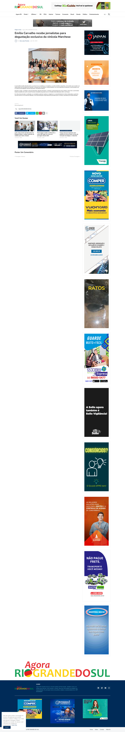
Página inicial (18, 29)
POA (45, 14)
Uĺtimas (33, 14)
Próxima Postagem (74, 156)
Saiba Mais (14, 725)
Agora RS (19, 14)
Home (91, 729)
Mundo (78, 14)
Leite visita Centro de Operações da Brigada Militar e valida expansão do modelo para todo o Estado (24, 134)
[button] (105, 14)
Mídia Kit (108, 729)
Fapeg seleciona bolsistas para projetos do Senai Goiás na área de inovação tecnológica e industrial (69, 134)
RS (40, 14)
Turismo (57, 14)
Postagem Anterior (20, 156)
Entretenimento (94, 14)
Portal (25, 14)
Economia (65, 14)
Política (85, 14)
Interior (51, 14)
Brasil (72, 14)
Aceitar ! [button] (7, 727)
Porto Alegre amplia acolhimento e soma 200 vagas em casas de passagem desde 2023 (46, 134)
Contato (102, 729)
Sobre (96, 729)
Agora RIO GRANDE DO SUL (29, 29)
